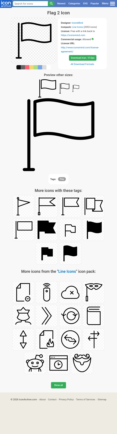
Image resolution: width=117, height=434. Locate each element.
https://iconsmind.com (73, 35)
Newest (61, 3)
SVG (85, 3)
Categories (74, 3)
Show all (58, 385)
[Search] (51, 3)
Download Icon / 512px (82, 58)
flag (62, 179)
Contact (52, 399)
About (42, 399)
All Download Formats (82, 64)
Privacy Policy (66, 399)
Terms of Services (85, 399)
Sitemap (102, 399)
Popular (95, 3)
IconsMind (77, 22)
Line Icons (77, 27)
